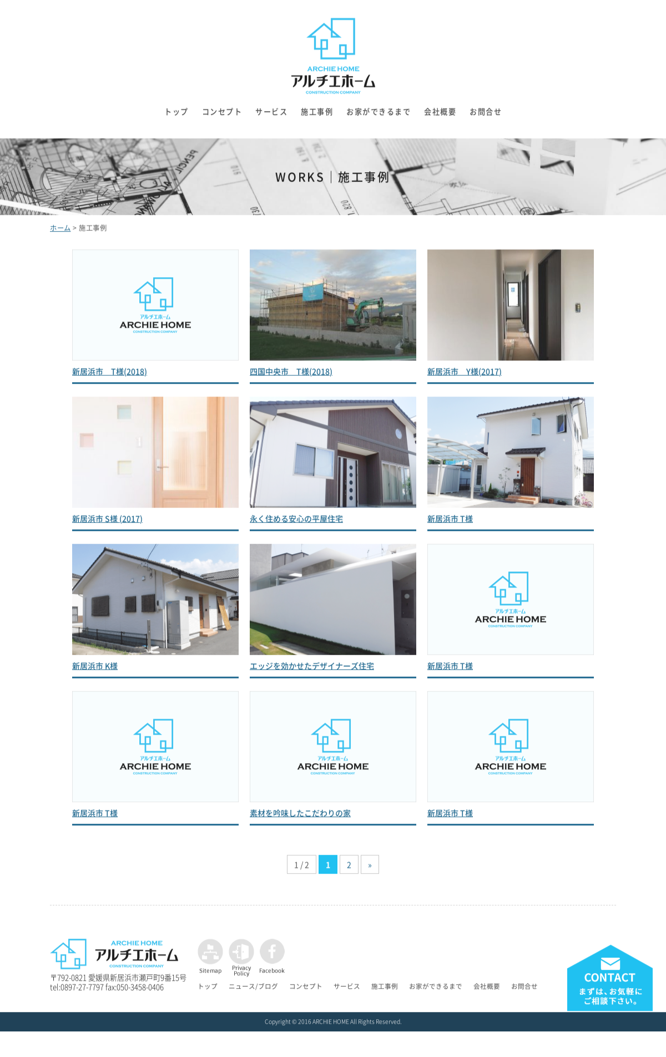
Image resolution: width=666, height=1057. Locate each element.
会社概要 (440, 116)
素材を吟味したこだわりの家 (300, 816)
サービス (271, 116)
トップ (176, 116)
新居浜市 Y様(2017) (464, 374)
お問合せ (486, 116)
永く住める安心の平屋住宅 (296, 522)
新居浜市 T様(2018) (109, 374)
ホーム (60, 232)
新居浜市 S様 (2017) (107, 522)
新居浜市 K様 (95, 669)
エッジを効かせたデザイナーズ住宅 (312, 669)
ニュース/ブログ (253, 990)
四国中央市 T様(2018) (291, 374)
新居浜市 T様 (450, 522)
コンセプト (222, 116)
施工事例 (317, 116)
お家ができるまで (378, 116)
